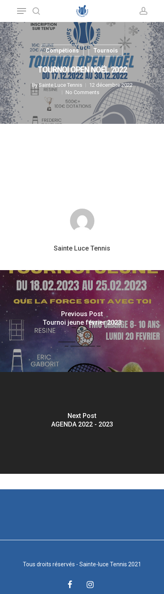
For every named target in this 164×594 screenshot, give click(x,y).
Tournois (105, 50)
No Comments (82, 92)
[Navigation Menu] (21, 11)
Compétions (62, 50)
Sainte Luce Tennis (60, 85)
